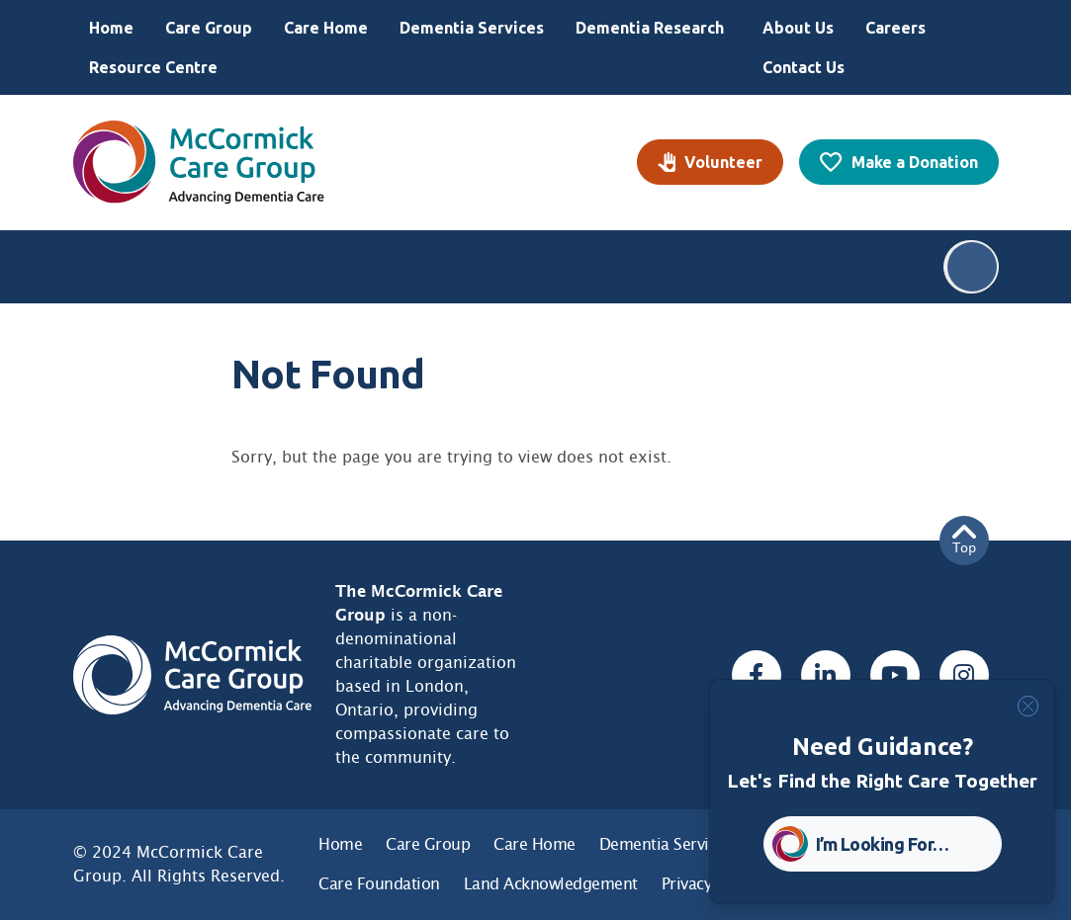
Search (972, 267)
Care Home (326, 28)
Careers (895, 28)
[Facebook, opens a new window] (756, 675)
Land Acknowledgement (551, 884)
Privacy (687, 884)
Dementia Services (472, 28)
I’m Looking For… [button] (882, 844)
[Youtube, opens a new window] (895, 675)
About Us (798, 28)
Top (964, 540)
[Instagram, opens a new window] (964, 675)
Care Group (208, 28)
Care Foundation (379, 884)
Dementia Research (650, 28)
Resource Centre (153, 67)
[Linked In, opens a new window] (825, 675)
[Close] (1028, 706)
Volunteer (723, 162)
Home (111, 28)
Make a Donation (914, 162)
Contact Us (803, 67)
